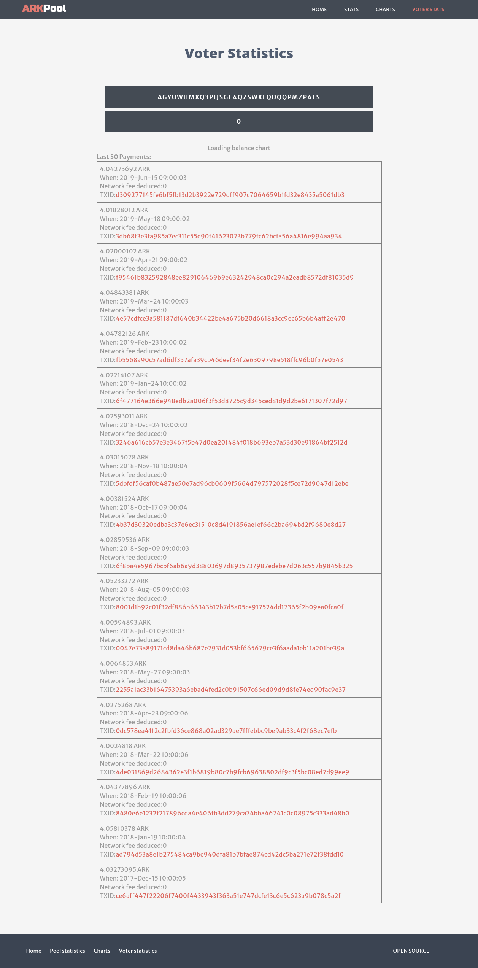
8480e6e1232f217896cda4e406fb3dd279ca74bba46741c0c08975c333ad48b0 (232, 813)
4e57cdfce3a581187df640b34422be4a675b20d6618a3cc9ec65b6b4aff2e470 (230, 318)
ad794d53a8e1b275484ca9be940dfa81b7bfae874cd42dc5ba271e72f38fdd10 (230, 854)
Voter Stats (428, 9)
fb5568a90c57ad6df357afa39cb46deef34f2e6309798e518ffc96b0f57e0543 (229, 360)
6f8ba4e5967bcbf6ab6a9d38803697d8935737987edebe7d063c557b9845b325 (234, 566)
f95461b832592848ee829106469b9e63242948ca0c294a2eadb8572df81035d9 (235, 277)
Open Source (411, 950)
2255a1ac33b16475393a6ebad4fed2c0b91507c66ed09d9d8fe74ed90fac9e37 (231, 689)
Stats (351, 9)
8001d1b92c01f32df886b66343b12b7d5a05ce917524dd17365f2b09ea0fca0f (229, 607)
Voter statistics (138, 950)
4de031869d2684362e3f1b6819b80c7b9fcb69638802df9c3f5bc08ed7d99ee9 (232, 772)
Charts (385, 9)
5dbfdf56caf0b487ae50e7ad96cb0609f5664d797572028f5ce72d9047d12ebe (232, 483)
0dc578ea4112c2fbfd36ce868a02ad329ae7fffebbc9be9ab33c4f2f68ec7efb (226, 730)
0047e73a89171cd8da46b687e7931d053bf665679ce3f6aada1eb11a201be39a (230, 648)
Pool (44, 8)
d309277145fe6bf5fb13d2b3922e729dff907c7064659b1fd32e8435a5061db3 (230, 195)
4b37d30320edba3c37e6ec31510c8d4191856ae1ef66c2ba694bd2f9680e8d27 (231, 524)
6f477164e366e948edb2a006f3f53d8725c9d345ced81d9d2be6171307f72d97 (231, 401)
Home (319, 9)
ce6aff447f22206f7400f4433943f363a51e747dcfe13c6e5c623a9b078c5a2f (228, 896)
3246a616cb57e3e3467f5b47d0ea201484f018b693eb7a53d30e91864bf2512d (231, 442)
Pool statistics (67, 950)
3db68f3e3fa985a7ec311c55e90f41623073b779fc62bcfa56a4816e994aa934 (229, 236)
